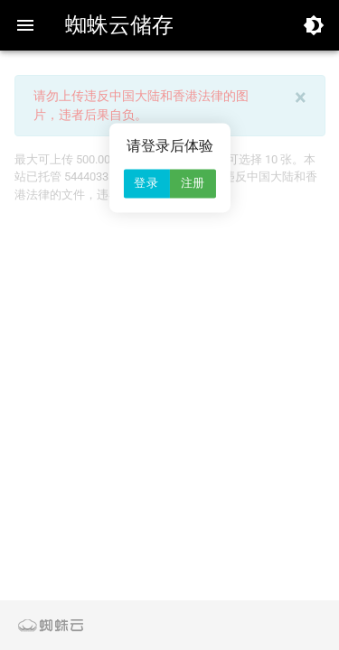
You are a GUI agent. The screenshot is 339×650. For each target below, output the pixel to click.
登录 (146, 183)
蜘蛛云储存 (119, 25)
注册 (193, 183)
